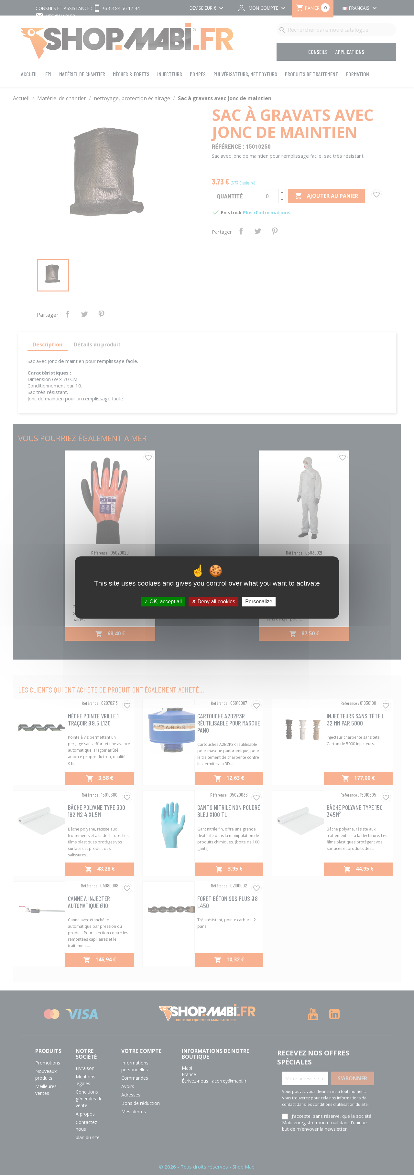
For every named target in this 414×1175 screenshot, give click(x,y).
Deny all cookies (213, 601)
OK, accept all (163, 601)
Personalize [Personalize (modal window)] (258, 601)
